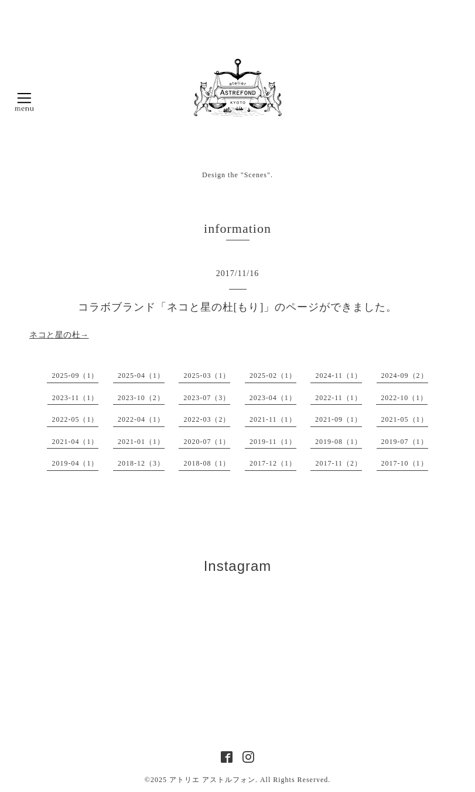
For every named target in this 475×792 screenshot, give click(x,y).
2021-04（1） (75, 442)
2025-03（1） (206, 375)
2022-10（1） (404, 398)
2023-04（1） (273, 398)
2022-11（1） (338, 398)
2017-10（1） (404, 463)
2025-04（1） (141, 375)
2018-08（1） (206, 463)
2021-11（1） (273, 419)
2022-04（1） (141, 419)
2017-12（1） (273, 463)
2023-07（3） (206, 398)
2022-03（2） (206, 419)
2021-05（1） (404, 419)
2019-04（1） (75, 463)
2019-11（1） (273, 442)
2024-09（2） (404, 375)
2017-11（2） (338, 463)
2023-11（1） (75, 398)
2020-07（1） (206, 442)
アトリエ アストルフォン (212, 780)
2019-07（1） (404, 442)
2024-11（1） (338, 375)
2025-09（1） (75, 375)
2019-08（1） (338, 442)
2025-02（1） (273, 375)
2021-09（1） (338, 419)
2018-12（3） (141, 463)
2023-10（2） (141, 398)
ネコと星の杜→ (59, 334)
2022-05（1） (75, 419)
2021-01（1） (141, 442)
